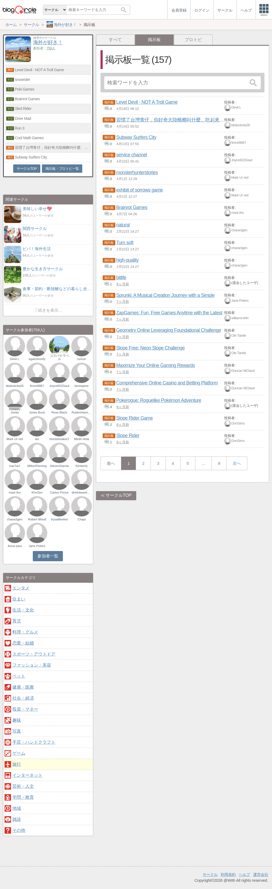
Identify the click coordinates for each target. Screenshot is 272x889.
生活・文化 (23, 610)
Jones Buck (37, 412)
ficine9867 (238, 143)
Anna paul (15, 546)
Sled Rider (23, 108)
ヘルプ (244, 874)
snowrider (22, 79)
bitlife (121, 277)
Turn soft (124, 242)
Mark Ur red (239, 178)
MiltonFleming (37, 465)
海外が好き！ (48, 42)
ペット (18, 676)
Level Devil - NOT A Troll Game (146, 102)
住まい (18, 599)
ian (37, 439)
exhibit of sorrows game (139, 190)
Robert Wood (37, 519)
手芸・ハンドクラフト (33, 742)
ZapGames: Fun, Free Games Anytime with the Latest (169, 312)
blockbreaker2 (59, 439)
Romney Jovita (14, 411)
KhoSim (37, 492)
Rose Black (59, 412)
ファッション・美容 (31, 665)
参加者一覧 (47, 556)
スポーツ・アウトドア (33, 654)
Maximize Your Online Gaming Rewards (155, 365)
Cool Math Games (29, 138)
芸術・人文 (23, 786)
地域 (16, 808)
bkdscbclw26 (240, 125)
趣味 (16, 720)
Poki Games (24, 89)
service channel (131, 154)
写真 (16, 731)
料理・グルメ (25, 632)
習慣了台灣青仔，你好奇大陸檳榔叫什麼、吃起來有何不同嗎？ (182, 120)
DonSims (238, 423)
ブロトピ (193, 39)
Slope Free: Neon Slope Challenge (150, 348)
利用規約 (228, 874)
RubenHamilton (81, 412)
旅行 (16, 764)
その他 (18, 830)
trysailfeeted (59, 519)
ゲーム (18, 753)
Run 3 (19, 128)
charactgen (239, 230)
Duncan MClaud (243, 371)
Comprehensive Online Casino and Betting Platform (167, 383)
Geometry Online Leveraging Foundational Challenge (168, 330)
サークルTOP (119, 495)
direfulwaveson (81, 492)
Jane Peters (240, 300)
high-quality (127, 260)
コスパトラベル (59, 357)
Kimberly (82, 465)
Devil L (236, 107)
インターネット (27, 775)
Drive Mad (23, 118)
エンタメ (21, 588)
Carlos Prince (59, 492)
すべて (115, 39)
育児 (16, 621)
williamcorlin (240, 318)
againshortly (37, 359)
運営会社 (260, 874)
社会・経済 (23, 698)
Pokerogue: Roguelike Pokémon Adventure (158, 400)
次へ (237, 463)
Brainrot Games (131, 207)
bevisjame (82, 385)
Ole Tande (238, 335)
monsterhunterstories (137, 172)
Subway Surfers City (136, 137)
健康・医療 (23, 687)
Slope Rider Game (134, 418)
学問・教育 (23, 797)
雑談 (16, 819)
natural (123, 225)
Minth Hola (81, 439)
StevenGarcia (59, 465)
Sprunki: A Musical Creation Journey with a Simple (165, 295)
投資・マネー (25, 709)
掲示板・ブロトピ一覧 (62, 169)
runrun (81, 359)
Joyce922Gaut (241, 160)
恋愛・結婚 (23, 643)
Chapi (82, 519)
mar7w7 (14, 465)
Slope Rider (127, 435)
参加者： (44, 48)
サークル (210, 874)
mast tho (237, 213)
